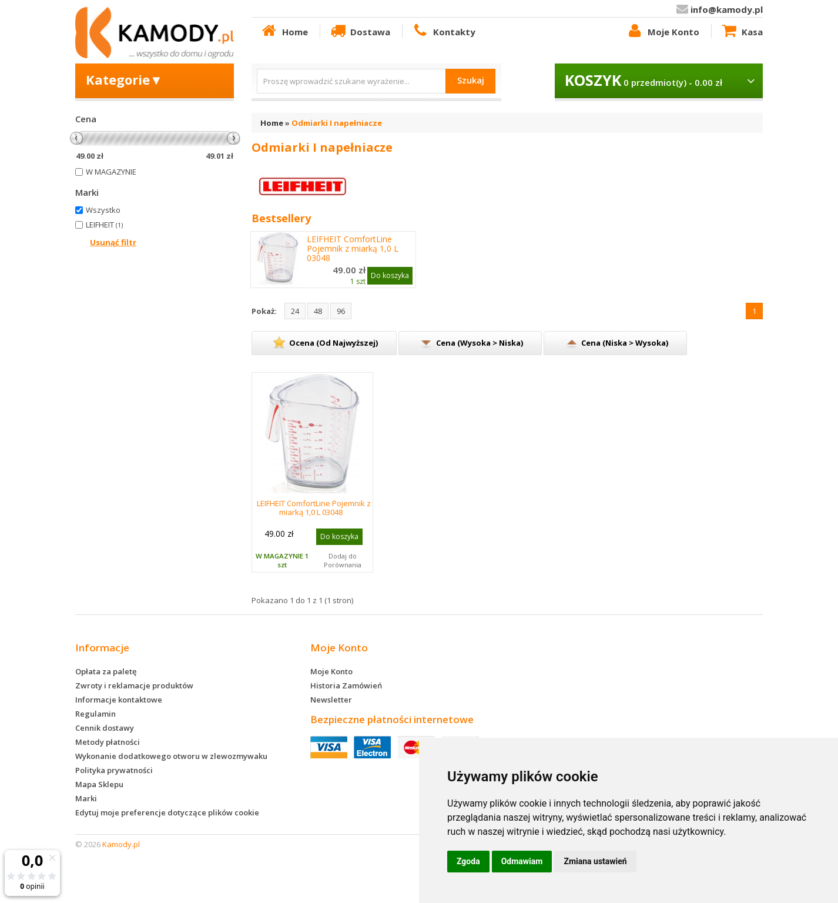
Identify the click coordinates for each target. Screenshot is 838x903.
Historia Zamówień (346, 685)
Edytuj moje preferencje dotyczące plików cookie (167, 812)
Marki (86, 798)
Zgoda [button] (468, 861)
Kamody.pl (121, 844)
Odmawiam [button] (522, 861)
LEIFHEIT (104, 224)
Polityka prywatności (114, 770)
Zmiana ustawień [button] (595, 861)
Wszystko (103, 210)
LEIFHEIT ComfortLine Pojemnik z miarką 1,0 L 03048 (352, 249)
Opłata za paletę (105, 671)
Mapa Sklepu (99, 784)
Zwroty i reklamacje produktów (134, 685)
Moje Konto (662, 31)
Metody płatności (107, 742)
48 (318, 311)
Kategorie (124, 79)
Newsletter (331, 699)
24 (295, 311)
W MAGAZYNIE (111, 171)
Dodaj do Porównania (342, 560)
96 (341, 311)
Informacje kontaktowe (118, 699)
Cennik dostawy (104, 728)
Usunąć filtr (113, 242)
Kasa (741, 31)
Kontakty (443, 31)
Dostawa (360, 31)
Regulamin (95, 713)
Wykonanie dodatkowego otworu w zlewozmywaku (171, 756)
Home (284, 31)
